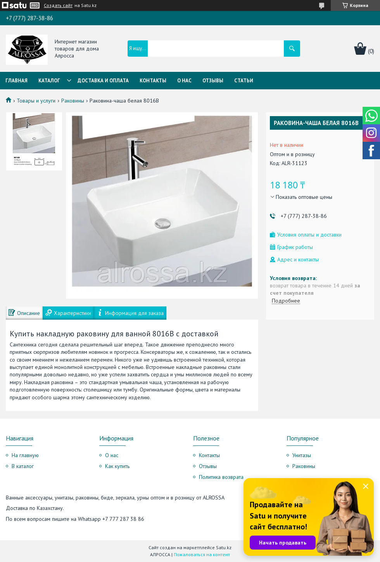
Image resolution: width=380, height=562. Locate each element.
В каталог (23, 466)
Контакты (153, 80)
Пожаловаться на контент (202, 554)
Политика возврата (221, 476)
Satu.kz (223, 547)
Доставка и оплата (103, 80)
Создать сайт (58, 5)
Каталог (49, 80)
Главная (16, 80)
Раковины (72, 100)
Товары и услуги (36, 100)
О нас (184, 80)
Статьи (243, 80)
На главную (25, 455)
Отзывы (212, 80)
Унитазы (301, 455)
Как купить (117, 466)
